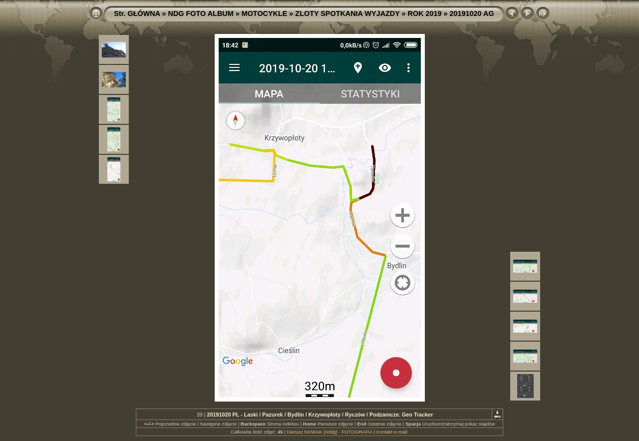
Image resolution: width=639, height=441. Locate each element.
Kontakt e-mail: (392, 432)
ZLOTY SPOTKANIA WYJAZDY (347, 13)
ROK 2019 (425, 13)
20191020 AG (472, 13)
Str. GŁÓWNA (137, 13)
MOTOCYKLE (265, 13)
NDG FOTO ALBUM (201, 13)
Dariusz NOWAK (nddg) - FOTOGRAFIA (329, 432)
